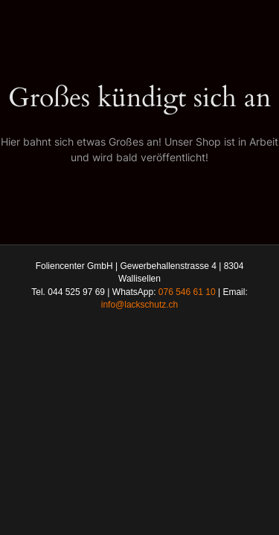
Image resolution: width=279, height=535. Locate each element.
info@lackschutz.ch (140, 304)
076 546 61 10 (187, 292)
